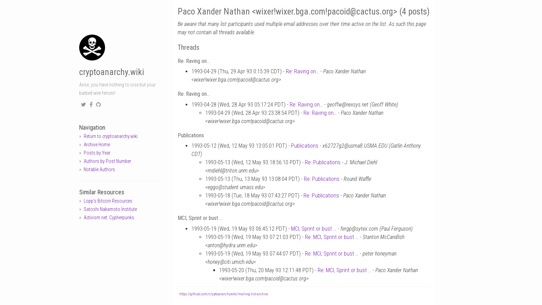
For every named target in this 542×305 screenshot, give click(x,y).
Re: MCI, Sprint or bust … (331, 237)
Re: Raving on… (302, 71)
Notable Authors (99, 169)
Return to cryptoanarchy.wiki (111, 136)
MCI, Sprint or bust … (313, 228)
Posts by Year (97, 153)
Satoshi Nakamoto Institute (110, 209)
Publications (304, 145)
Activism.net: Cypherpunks (109, 217)
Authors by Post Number (107, 161)
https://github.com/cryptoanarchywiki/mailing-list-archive (223, 294)
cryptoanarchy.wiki (111, 72)
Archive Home (97, 144)
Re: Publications (322, 162)
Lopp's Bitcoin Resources (108, 201)
